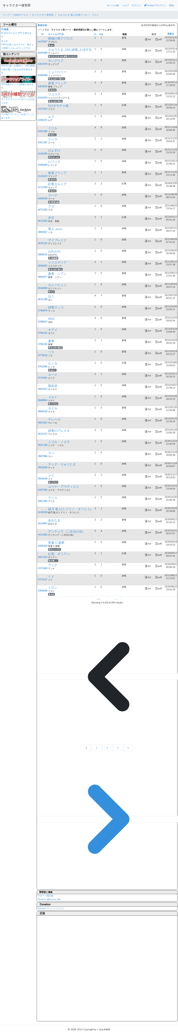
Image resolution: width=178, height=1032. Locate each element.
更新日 (170, 34)
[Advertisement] (51, 968)
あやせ (52, 90)
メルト (52, 397)
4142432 (42, 176)
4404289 (42, 52)
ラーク (52, 195)
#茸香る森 (54, 202)
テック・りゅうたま (62, 464)
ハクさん (53, 404)
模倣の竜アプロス (60, 38)
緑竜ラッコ (56, 307)
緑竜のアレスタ (59, 431)
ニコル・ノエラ (59, 442)
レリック (54, 162)
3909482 (42, 265)
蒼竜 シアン (57, 274)
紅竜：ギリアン (59, 554)
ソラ (51, 352)
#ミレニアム (54, 549)
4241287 (42, 142)
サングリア (56, 61)
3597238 (42, 445)
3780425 (42, 333)
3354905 (42, 590)
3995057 (42, 232)
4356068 (42, 75)
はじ (51, 296)
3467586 (42, 490)
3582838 (42, 467)
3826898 (42, 288)
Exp (101, 34)
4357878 (42, 64)
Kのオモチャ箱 (58, 106)
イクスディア (57, 262)
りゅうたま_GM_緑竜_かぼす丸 (70, 50)
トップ (6, 15)
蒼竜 (51, 341)
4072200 (42, 209)
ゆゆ (51, 319)
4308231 (42, 120)
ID (42, 34)
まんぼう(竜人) (55, 101)
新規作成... (43, 25)
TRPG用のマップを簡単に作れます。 (18, 84)
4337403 (42, 109)
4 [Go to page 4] (118, 747)
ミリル (52, 128)
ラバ (51, 453)
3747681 (42, 377)
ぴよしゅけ (54, 157)
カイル (52, 408)
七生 (51, 594)
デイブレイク (57, 240)
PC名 (61, 34)
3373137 (42, 579)
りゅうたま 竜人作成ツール (72, 15)
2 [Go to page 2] (97, 747)
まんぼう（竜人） (56, 79)
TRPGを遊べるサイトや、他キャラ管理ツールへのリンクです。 (17, 45)
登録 (171, 5)
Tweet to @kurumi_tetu (49, 899)
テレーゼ (54, 419)
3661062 (42, 422)
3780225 (42, 344)
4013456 (42, 221)
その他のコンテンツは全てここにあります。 (18, 113)
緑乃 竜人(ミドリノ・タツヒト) (69, 509)
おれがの (54, 251)
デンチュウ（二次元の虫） (66, 531)
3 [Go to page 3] (107, 747)
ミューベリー (57, 72)
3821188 (42, 299)
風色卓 (52, 386)
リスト (95, 15)
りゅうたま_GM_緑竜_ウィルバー (63, 56)
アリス (52, 498)
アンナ (52, 565)
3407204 (42, 557)
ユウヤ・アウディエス (63, 487)
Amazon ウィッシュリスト (51, 908)
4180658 (42, 165)
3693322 (42, 389)
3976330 (42, 243)
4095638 (42, 198)
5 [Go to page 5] (128, 747)
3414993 (42, 523)
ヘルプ (125, 5)
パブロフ (53, 482)
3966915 (42, 254)
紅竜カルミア (57, 184)
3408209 (42, 546)
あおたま (54, 520)
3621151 (42, 433)
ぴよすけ (54, 150)
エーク (52, 375)
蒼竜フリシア (57, 83)
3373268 (42, 568)
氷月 (51, 218)
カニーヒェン (57, 285)
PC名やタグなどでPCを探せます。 (16, 33)
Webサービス (20, 15)
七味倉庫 (53, 258)
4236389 (42, 153)
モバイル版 (113, 5)
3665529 (42, 411)
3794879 (42, 310)
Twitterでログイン (155, 5)
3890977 (42, 277)
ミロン (52, 587)
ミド (51, 576)
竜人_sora (55, 229)
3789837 (42, 321)
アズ (51, 206)
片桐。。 (53, 561)
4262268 (42, 131)
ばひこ (52, 135)
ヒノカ (52, 363)
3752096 (42, 366)
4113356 (42, 187)
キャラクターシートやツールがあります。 (18, 98)
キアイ (52, 330)
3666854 (42, 400)
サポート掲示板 (45, 895)
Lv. (95, 34)
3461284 (42, 501)
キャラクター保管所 (17, 5)
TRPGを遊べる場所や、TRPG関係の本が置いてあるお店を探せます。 (18, 66)
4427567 (42, 41)
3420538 (42, 512)
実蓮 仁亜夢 (56, 543)
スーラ (52, 139)
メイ (51, 475)
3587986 (42, 456)
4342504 (42, 97)
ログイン (136, 5)
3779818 (42, 355)
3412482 (42, 534)
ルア (51, 117)
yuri (51, 45)
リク (51, 292)
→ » (115, 599)
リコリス (54, 94)
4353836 (42, 86)
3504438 (42, 478)
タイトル (52, 34)
